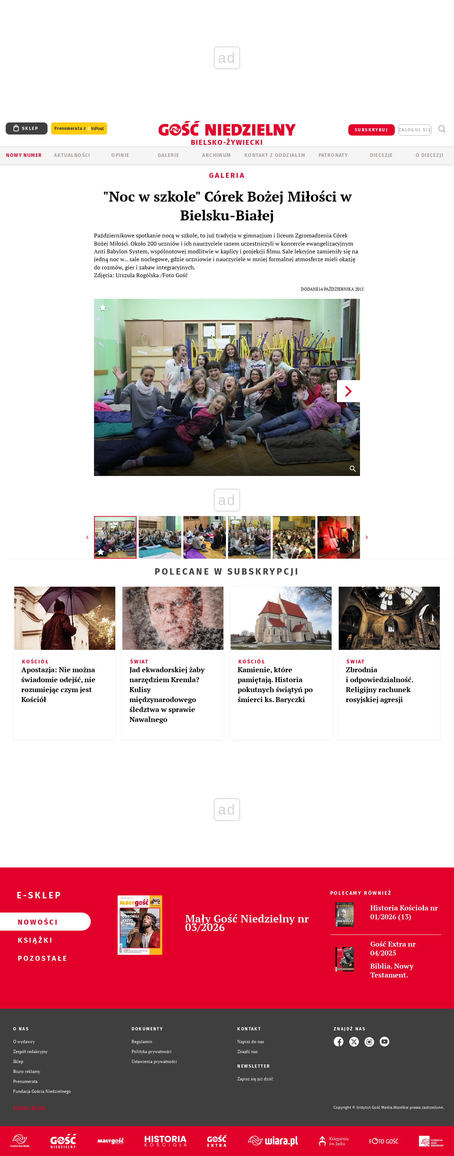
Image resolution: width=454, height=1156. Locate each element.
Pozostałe (34, 958)
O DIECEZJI (429, 155)
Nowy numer (24, 155)
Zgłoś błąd (29, 1107)
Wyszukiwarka (441, 129)
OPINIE (120, 155)
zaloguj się (415, 129)
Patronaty (333, 155)
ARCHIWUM (216, 155)
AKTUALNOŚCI (72, 155)
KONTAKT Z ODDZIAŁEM (275, 155)
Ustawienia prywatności (154, 1061)
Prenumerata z (79, 129)
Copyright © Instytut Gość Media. (363, 1107)
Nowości (34, 922)
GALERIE (168, 155)
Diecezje (381, 155)
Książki (34, 940)
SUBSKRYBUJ (371, 129)
